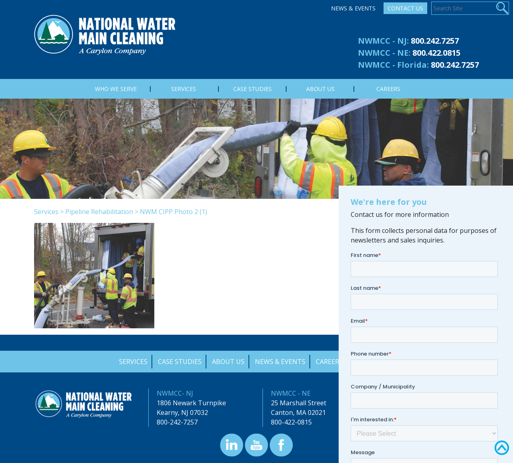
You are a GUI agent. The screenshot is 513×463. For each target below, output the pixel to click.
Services (46, 211)
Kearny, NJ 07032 (182, 412)
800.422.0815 (436, 52)
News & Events (353, 8)
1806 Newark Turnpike (191, 402)
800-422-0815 (291, 422)
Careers (329, 361)
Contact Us (405, 8)
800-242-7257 (177, 422)
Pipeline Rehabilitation (99, 211)
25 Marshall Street (298, 402)
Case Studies (180, 361)
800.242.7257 (435, 40)
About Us (228, 361)
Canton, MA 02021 (298, 412)
